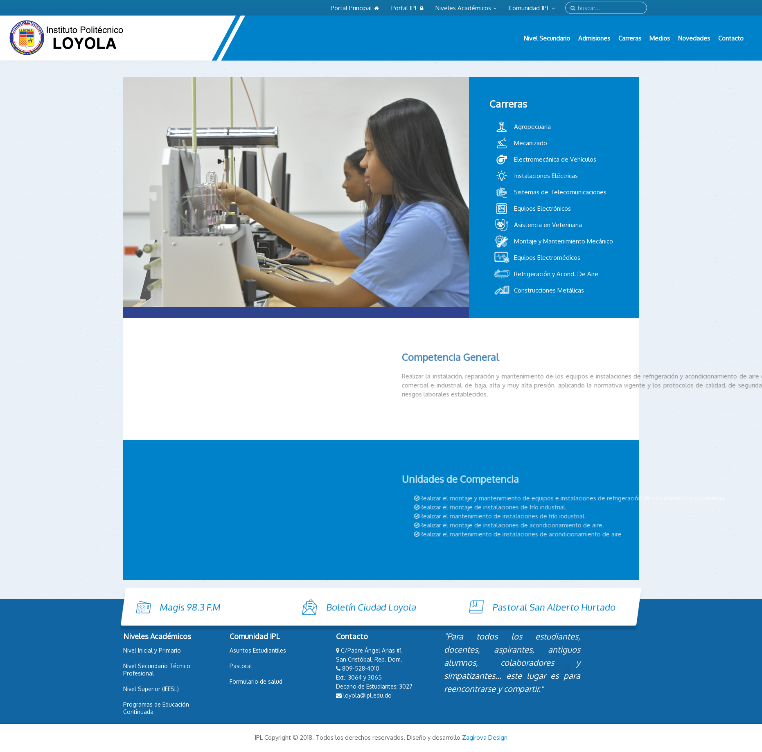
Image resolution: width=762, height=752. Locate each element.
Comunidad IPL (532, 8)
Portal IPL (407, 8)
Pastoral (241, 665)
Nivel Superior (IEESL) (151, 688)
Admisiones (594, 38)
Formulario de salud (256, 681)
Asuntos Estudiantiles (258, 650)
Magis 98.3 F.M (137, 606)
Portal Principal (355, 8)
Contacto (731, 38)
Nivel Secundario (547, 38)
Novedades (694, 38)
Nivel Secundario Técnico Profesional (156, 669)
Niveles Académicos (465, 8)
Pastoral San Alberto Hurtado (501, 606)
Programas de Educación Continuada (156, 708)
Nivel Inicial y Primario (152, 650)
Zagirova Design (484, 737)
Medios (659, 38)
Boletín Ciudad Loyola (319, 606)
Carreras (629, 38)
